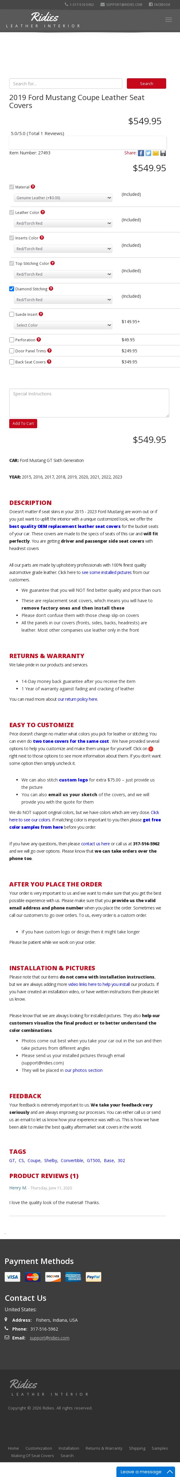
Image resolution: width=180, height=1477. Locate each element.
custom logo (73, 780)
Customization (38, 1448)
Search (67, 1455)
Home (13, 1448)
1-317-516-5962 (79, 4)
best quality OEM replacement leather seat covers (64, 526)
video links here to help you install (99, 984)
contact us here (95, 844)
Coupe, (35, 1160)
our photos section (84, 1070)
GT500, (95, 1160)
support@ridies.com (122, 4)
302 (121, 1160)
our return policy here (77, 699)
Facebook (160, 4)
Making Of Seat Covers (32, 1455)
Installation (69, 1448)
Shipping (137, 1448)
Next (156, 139)
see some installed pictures (107, 572)
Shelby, (52, 1160)
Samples (160, 1448)
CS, (22, 1160)
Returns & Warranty (104, 1448)
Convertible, (73, 1160)
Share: (130, 153)
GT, (13, 1160)
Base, (110, 1160)
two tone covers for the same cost (71, 741)
